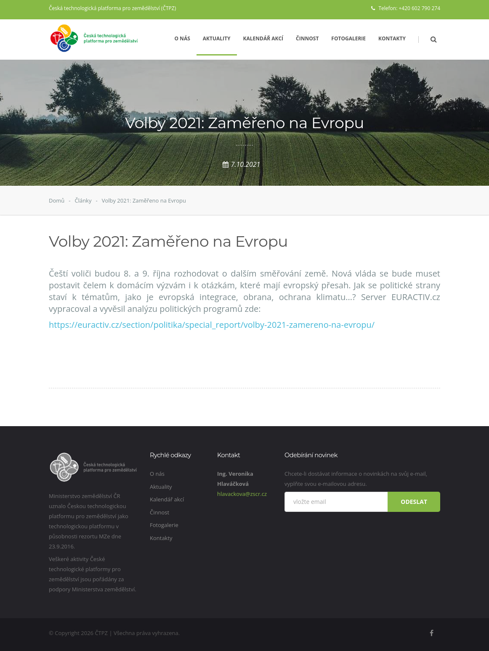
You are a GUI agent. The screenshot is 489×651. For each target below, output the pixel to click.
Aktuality (217, 38)
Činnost (307, 38)
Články (82, 200)
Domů (56, 200)
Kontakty (392, 38)
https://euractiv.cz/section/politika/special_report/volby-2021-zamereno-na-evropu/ (212, 324)
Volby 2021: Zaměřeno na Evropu (144, 200)
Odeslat (414, 502)
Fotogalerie (348, 38)
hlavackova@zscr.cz (242, 494)
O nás (182, 38)
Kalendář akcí (263, 38)
